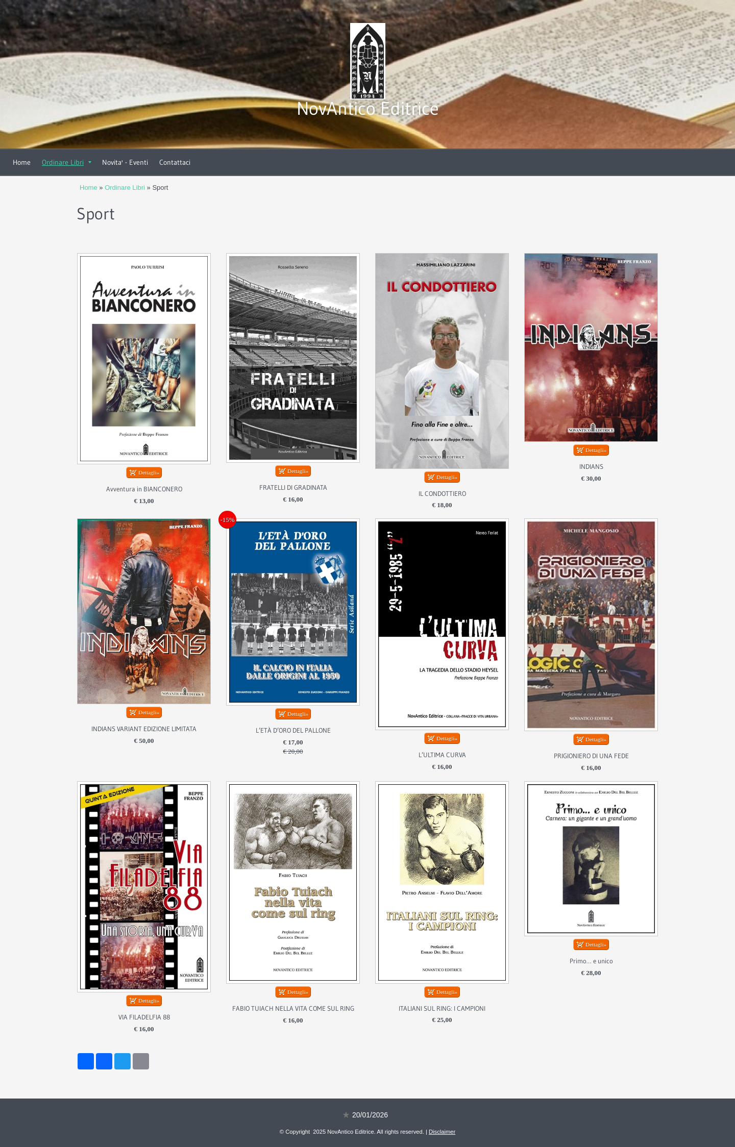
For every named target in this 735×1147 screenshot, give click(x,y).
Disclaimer (442, 1132)
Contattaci (174, 162)
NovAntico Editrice (368, 108)
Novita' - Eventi (125, 162)
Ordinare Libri (66, 162)
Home (22, 162)
